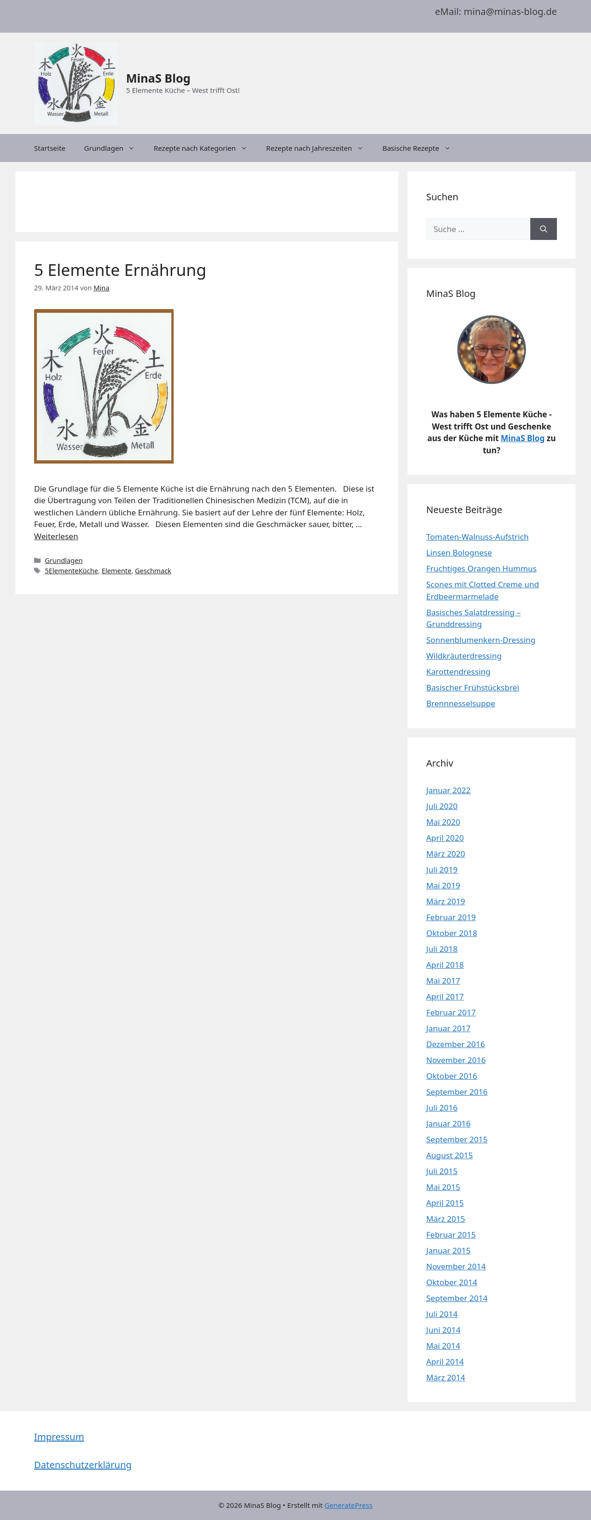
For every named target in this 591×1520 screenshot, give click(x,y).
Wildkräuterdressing (464, 655)
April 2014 (445, 1361)
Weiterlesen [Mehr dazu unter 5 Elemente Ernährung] (56, 536)
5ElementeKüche (71, 570)
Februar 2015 (451, 1234)
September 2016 (456, 1091)
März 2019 (445, 901)
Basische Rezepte (421, 148)
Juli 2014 (441, 1314)
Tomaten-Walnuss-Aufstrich (477, 536)
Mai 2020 (443, 821)
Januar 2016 (448, 1123)
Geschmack (153, 570)
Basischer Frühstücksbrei (472, 687)
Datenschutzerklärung (83, 1464)
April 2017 (445, 996)
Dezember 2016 (455, 1044)
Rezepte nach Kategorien (205, 148)
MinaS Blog (158, 78)
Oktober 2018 (451, 933)
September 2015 (456, 1139)
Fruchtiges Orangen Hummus (481, 568)
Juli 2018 (441, 948)
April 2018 (445, 964)
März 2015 (445, 1218)
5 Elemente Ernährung (120, 270)
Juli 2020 (441, 806)
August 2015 (449, 1155)
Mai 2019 (443, 885)
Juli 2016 (441, 1107)
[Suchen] (543, 229)
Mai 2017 (443, 980)
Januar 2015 (448, 1250)
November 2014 (455, 1266)
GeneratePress (348, 1505)
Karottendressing (458, 671)
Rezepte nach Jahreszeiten (319, 148)
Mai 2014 (443, 1345)
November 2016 (455, 1060)
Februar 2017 (451, 1012)
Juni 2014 (443, 1329)
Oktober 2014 (451, 1282)
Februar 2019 (451, 917)
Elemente (117, 570)
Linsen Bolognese (459, 552)
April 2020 (445, 837)
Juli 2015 (441, 1171)
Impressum (59, 1436)
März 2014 (445, 1377)
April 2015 (445, 1202)
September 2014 (456, 1298)
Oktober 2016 (451, 1075)
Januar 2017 (448, 1028)
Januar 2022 (448, 790)
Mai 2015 (443, 1187)
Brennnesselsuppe (460, 703)
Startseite (49, 148)
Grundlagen (114, 148)
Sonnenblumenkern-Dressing (480, 639)
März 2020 (445, 853)
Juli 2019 (441, 869)
